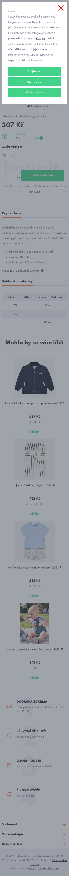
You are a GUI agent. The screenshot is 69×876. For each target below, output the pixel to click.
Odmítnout (34, 92)
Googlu (40, 38)
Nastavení (34, 82)
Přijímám (34, 71)
